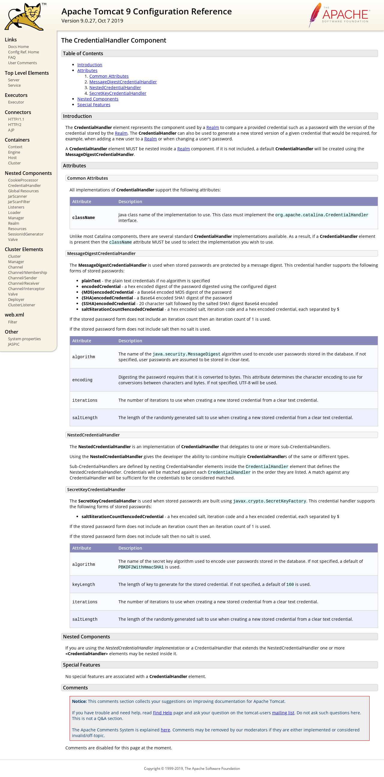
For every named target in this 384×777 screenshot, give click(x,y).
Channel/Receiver (23, 283)
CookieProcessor (23, 180)
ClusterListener (21, 305)
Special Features (93, 104)
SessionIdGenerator (26, 234)
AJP (11, 130)
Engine (14, 152)
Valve (13, 239)
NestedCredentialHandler (115, 87)
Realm (13, 223)
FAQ (12, 57)
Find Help (162, 713)
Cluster (14, 163)
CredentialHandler (24, 185)
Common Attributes (109, 76)
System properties (24, 338)
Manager (16, 217)
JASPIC (14, 344)
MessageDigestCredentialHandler (123, 82)
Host (12, 157)
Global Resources (23, 191)
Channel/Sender (22, 277)
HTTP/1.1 (16, 119)
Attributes (87, 70)
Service (14, 85)
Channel (15, 267)
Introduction (89, 65)
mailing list (283, 713)
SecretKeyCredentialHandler (117, 93)
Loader (14, 212)
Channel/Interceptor (26, 288)
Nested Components (97, 99)
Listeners (16, 207)
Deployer (16, 299)
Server (14, 79)
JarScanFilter (19, 201)
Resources (17, 228)
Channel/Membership (27, 272)
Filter (12, 322)
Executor (16, 102)
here (165, 730)
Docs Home (18, 46)
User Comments (22, 62)
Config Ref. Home (23, 52)
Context (15, 146)
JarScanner (17, 196)
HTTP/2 (14, 124)
